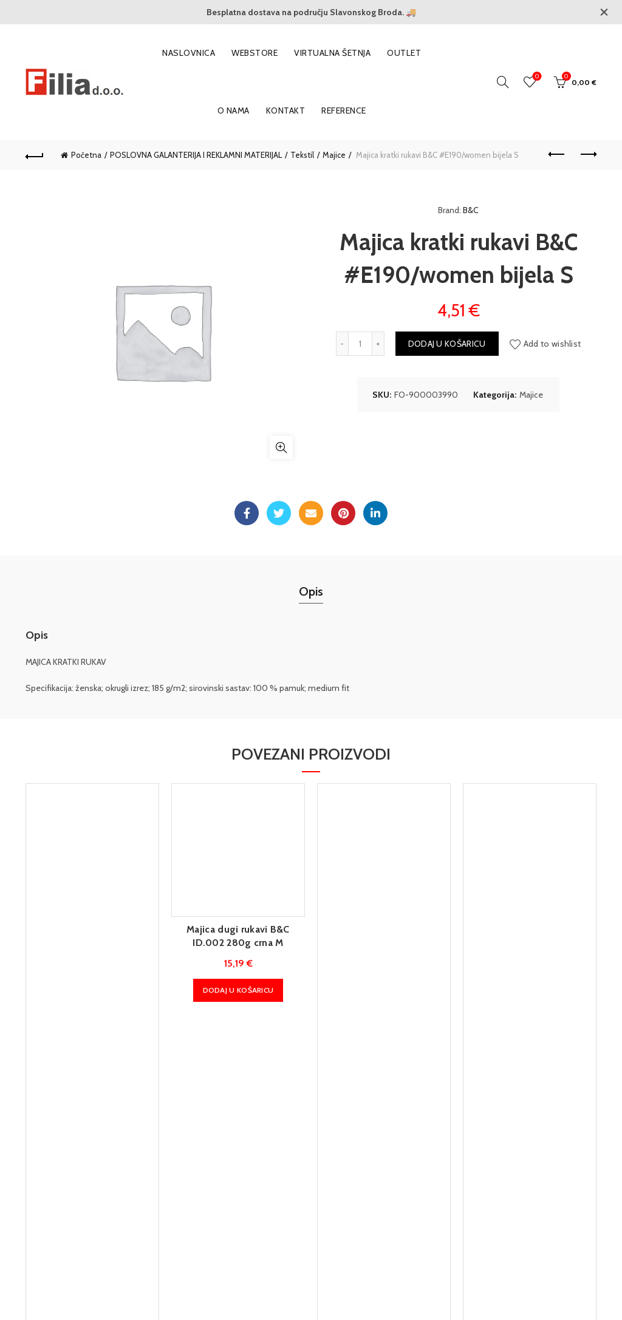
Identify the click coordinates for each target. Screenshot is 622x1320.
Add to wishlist (552, 343)
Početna (86, 155)
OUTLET (404, 52)
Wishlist (536, 77)
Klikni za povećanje (281, 447)
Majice (334, 155)
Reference (343, 110)
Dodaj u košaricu (447, 343)
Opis (311, 591)
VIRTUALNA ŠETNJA (332, 52)
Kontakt (286, 110)
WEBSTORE (254, 52)
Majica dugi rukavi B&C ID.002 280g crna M (238, 936)
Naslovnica (188, 52)
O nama (233, 110)
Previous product (557, 154)
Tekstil (302, 155)
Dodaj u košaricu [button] (238, 990)
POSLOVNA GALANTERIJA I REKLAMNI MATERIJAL (196, 155)
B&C (471, 210)
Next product (588, 154)
